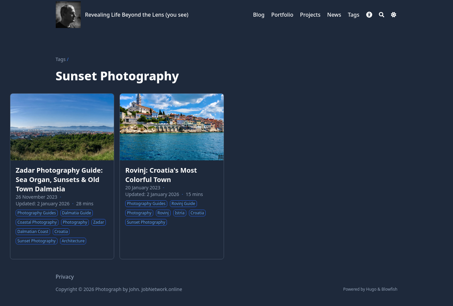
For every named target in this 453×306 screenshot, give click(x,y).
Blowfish (390, 289)
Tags (61, 59)
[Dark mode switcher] (393, 14)
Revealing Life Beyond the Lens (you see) (137, 14)
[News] (334, 15)
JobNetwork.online (162, 289)
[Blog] (258, 15)
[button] (369, 15)
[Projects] (310, 15)
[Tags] (354, 15)
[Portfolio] (282, 15)
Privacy (65, 276)
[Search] (381, 14)
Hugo (371, 289)
